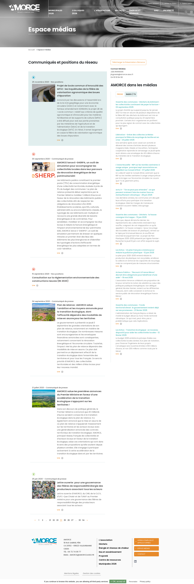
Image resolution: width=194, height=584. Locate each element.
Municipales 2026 (107, 563)
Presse (120, 94)
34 (83, 520)
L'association (102, 10)
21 (50, 520)
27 (72, 520)
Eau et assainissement (110, 552)
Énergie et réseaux (135, 12)
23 (57, 520)
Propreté (168, 10)
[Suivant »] (87, 520)
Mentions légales (71, 573)
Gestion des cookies (91, 573)
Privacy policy (145, 582)
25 (65, 520)
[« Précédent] (35, 520)
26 (69, 520)
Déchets (119, 10)
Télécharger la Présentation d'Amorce (128, 62)
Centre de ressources (110, 559)
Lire (60, 140)
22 (54, 520)
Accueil (31, 49)
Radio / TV (131, 94)
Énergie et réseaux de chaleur (114, 548)
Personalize (133, 582)
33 (80, 520)
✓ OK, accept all (118, 581)
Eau (156, 10)
